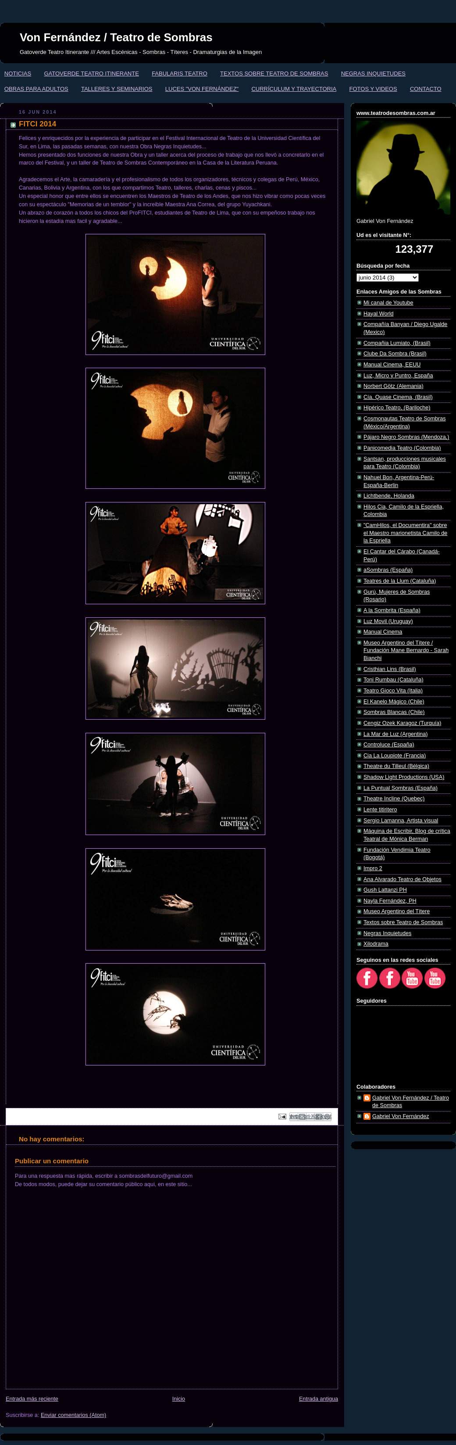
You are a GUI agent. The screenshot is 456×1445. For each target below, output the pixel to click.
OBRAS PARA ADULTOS (36, 89)
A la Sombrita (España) (391, 610)
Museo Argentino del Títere (396, 911)
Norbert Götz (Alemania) (393, 386)
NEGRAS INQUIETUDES (373, 73)
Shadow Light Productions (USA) (403, 777)
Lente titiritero (380, 810)
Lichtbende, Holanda (388, 496)
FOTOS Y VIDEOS (373, 89)
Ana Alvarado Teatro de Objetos (402, 879)
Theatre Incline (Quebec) (393, 799)
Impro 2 (372, 868)
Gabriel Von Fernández (400, 1116)
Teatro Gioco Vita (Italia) (393, 691)
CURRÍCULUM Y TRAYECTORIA (293, 89)
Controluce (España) (388, 745)
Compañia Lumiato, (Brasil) (397, 343)
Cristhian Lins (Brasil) (389, 669)
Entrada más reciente (32, 1399)
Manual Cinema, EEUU (391, 365)
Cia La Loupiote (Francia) (394, 756)
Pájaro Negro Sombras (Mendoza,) (406, 437)
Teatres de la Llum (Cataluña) (399, 581)
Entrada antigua (318, 1399)
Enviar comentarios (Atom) (73, 1415)
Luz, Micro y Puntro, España (398, 376)
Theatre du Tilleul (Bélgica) (396, 766)
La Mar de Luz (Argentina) (395, 734)
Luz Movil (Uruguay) (388, 621)
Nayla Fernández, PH (390, 901)
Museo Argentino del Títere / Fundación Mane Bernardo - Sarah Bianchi (406, 650)
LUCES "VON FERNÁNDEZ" (202, 89)
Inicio (178, 1399)
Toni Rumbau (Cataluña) (393, 680)
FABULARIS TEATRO (179, 73)
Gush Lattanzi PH (385, 890)
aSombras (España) (388, 570)
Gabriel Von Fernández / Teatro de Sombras (410, 1102)
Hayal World (378, 314)
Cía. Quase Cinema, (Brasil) (398, 397)
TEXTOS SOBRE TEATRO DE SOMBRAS (274, 73)
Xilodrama (375, 944)
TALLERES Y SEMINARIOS (117, 89)
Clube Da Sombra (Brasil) (395, 354)
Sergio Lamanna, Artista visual (400, 821)
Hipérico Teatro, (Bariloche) (397, 408)
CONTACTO (426, 89)
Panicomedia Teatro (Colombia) (402, 448)
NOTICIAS (17, 73)
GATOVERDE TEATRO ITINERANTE (91, 73)
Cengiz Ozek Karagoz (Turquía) (402, 723)
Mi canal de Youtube (388, 303)
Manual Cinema (382, 632)
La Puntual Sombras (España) (400, 788)
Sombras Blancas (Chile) (393, 712)
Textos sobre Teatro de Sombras (403, 922)
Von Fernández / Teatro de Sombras (116, 37)
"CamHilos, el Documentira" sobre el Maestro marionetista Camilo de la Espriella (405, 533)
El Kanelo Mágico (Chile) (393, 702)
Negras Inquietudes (387, 933)
